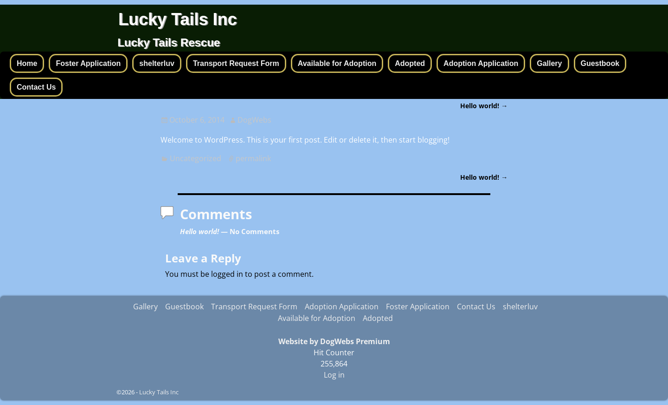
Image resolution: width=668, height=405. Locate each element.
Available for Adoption (337, 63)
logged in (227, 274)
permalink (253, 158)
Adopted (410, 63)
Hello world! (483, 105)
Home (27, 63)
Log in (334, 375)
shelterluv (156, 63)
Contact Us (36, 87)
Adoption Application (480, 63)
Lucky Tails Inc (177, 19)
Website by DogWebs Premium (334, 341)
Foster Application (88, 63)
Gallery (549, 63)
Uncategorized (195, 158)
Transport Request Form (236, 63)
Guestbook (600, 63)
